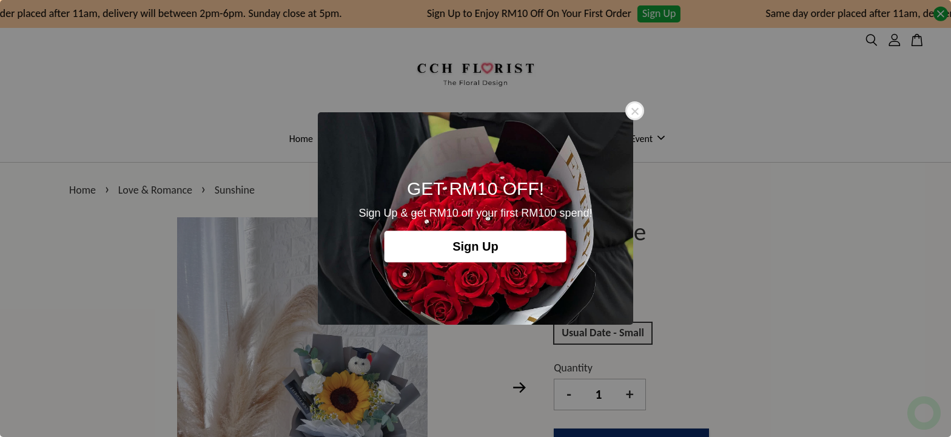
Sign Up (475, 246)
